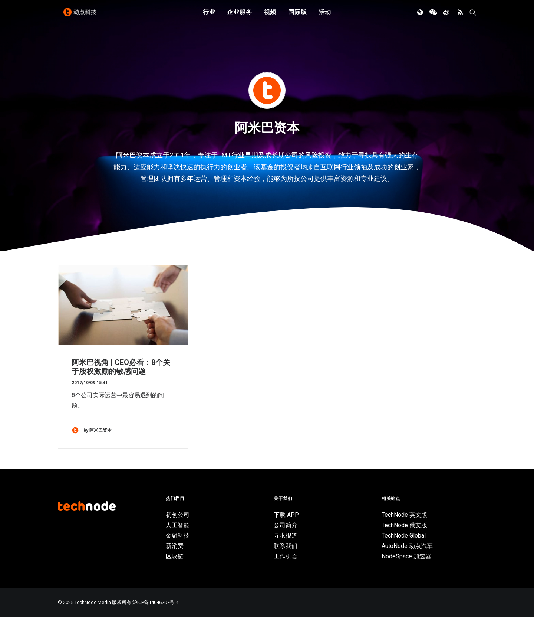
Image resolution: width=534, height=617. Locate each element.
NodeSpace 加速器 (406, 556)
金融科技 (177, 535)
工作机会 (285, 556)
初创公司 (177, 514)
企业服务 (239, 15)
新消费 (175, 545)
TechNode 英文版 (404, 514)
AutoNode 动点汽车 (407, 545)
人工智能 (177, 525)
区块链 (175, 556)
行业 (209, 15)
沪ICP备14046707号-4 (155, 602)
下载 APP (286, 514)
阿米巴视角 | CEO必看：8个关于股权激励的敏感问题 (121, 367)
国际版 (297, 15)
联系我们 (285, 545)
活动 (325, 15)
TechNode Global (404, 535)
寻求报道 (285, 535)
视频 (270, 15)
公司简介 (285, 525)
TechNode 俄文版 (404, 525)
